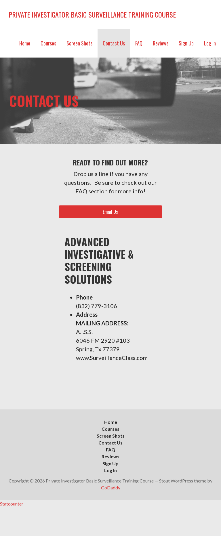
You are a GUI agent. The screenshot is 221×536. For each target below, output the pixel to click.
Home (24, 43)
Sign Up (186, 43)
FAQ (138, 43)
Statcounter (11, 503)
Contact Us (114, 43)
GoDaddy (110, 487)
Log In (210, 43)
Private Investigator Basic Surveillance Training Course (92, 14)
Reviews (160, 43)
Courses (48, 43)
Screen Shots (79, 43)
